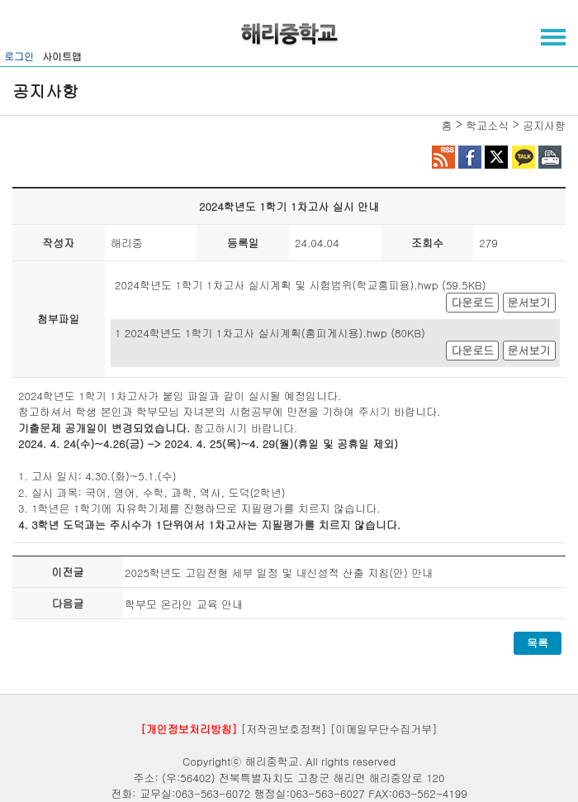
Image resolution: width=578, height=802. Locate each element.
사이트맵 (62, 56)
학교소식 (487, 125)
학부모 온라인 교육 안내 (184, 604)
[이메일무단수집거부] (384, 729)
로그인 (19, 56)
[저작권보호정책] (284, 729)
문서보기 (529, 302)
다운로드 (472, 302)
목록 (537, 643)
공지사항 (544, 125)
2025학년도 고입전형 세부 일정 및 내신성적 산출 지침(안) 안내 (279, 572)
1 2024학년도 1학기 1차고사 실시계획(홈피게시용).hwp (251, 333)
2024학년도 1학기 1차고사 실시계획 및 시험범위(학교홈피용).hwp (276, 285)
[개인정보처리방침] (188, 729)
